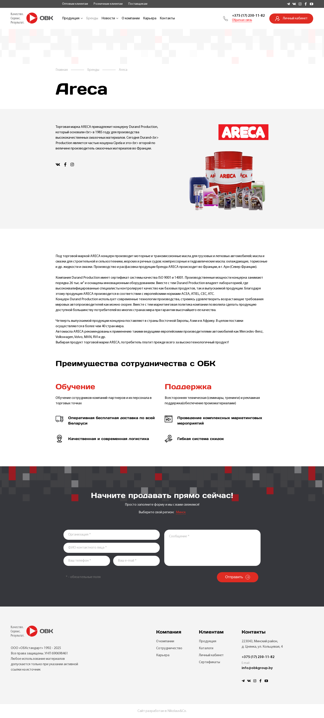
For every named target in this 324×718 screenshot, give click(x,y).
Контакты (167, 18)
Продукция (72, 18)
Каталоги (206, 648)
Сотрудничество (169, 648)
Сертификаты (209, 662)
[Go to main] (32, 18)
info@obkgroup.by (257, 668)
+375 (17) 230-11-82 (248, 16)
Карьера (149, 18)
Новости (109, 18)
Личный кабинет (211, 655)
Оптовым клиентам (75, 4)
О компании (131, 18)
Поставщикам (137, 4)
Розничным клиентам (108, 4)
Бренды (92, 18)
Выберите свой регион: (156, 512)
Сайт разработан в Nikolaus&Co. (162, 711)
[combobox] (181, 512)
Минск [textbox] (181, 512)
